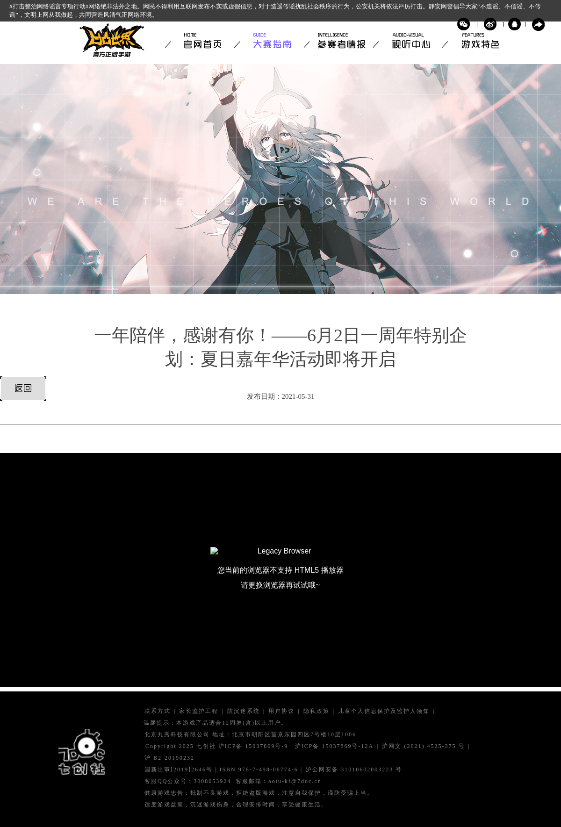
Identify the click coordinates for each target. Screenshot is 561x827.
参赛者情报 (338, 41)
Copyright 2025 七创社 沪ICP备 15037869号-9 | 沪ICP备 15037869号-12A (259, 746)
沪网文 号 (423, 746)
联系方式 (157, 711)
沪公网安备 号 (354, 770)
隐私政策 (316, 711)
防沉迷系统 (243, 711)
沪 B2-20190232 (169, 758)
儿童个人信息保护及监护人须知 (384, 711)
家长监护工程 (198, 711)
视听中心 (407, 41)
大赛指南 (268, 41)
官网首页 (199, 41)
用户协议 (281, 711)
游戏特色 (476, 41)
